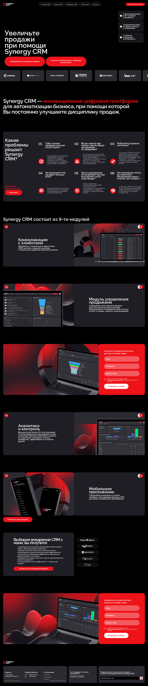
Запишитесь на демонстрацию (25, 61)
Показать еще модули (17, 519)
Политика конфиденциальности (57, 680)
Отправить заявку (116, 386)
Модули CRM (58, 4)
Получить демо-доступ (135, 4)
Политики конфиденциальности (115, 380)
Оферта (46, 679)
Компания (47, 674)
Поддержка (47, 677)
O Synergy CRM (45, 4)
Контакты (96, 4)
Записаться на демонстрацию (33, 569)
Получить (13, 192)
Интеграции (85, 4)
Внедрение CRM (72, 4)
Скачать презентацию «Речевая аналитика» (66, 61)
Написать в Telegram (77, 676)
